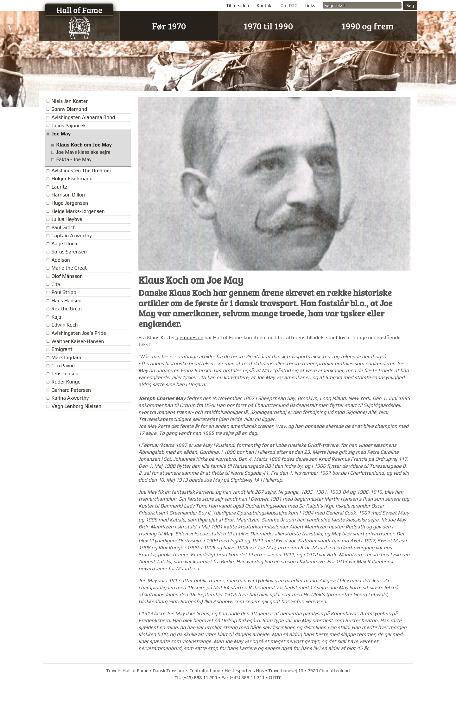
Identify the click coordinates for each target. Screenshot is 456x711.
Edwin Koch (64, 325)
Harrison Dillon (68, 195)
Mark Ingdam (66, 357)
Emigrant (61, 349)
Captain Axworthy (71, 236)
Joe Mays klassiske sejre (83, 152)
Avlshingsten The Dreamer (81, 170)
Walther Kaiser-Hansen (77, 341)
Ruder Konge (65, 382)
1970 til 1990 (268, 26)
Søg (410, 5)
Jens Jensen (64, 374)
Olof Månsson (67, 276)
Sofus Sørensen (69, 252)
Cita (55, 284)
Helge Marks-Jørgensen (77, 211)
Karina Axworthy (70, 398)
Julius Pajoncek (68, 125)
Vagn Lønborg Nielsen (76, 406)
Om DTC (289, 5)
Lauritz (59, 187)
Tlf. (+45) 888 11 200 (195, 677)
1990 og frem (367, 26)
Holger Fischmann (71, 179)
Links (310, 5)
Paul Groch (63, 227)
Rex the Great (66, 309)
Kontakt (264, 5)
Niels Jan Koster (69, 101)
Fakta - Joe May (73, 159)
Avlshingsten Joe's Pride (78, 333)
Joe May (61, 134)
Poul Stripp (63, 292)
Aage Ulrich (64, 243)
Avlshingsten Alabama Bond (83, 117)
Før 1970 (169, 26)
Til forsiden (237, 5)
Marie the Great (69, 268)
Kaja (56, 317)
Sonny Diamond (69, 109)
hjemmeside (189, 337)
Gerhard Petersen (71, 390)
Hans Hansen (66, 300)
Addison (60, 260)
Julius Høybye (66, 219)
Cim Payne (63, 366)
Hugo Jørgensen (69, 203)
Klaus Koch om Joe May (84, 145)
